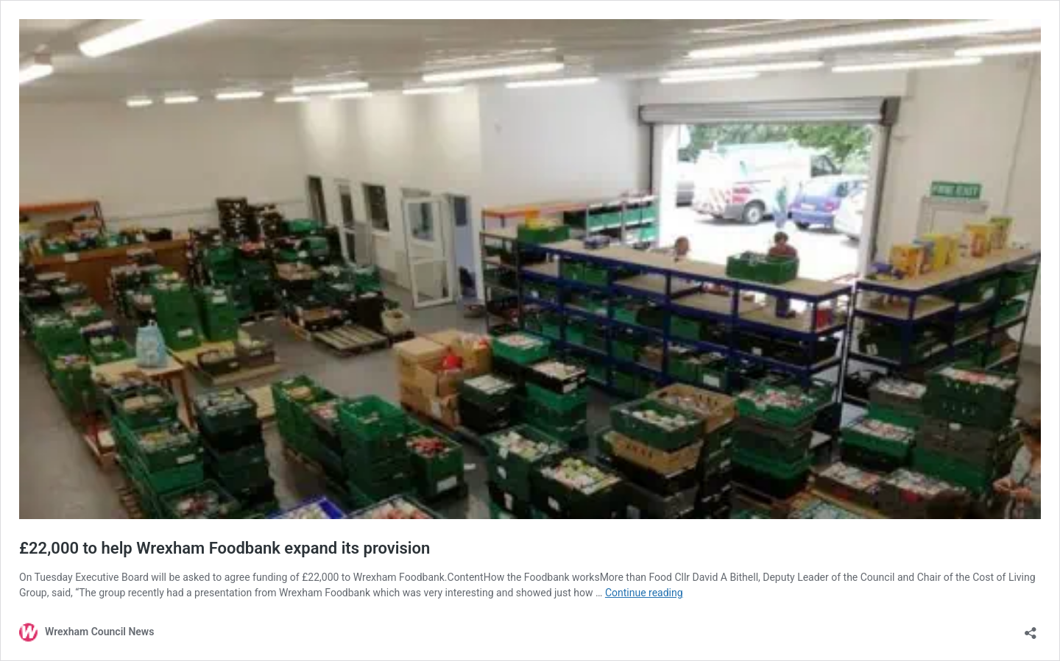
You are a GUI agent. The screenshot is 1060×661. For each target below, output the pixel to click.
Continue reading (644, 593)
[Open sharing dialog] (1030, 628)
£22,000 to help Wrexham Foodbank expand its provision (224, 548)
